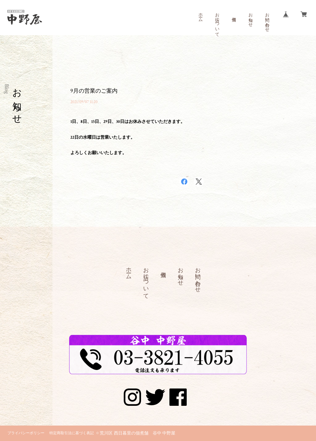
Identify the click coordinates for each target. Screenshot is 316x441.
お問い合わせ (267, 20)
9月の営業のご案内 (94, 90)
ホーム (200, 15)
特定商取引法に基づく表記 (71, 433)
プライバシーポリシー (25, 433)
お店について (217, 22)
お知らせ (250, 17)
